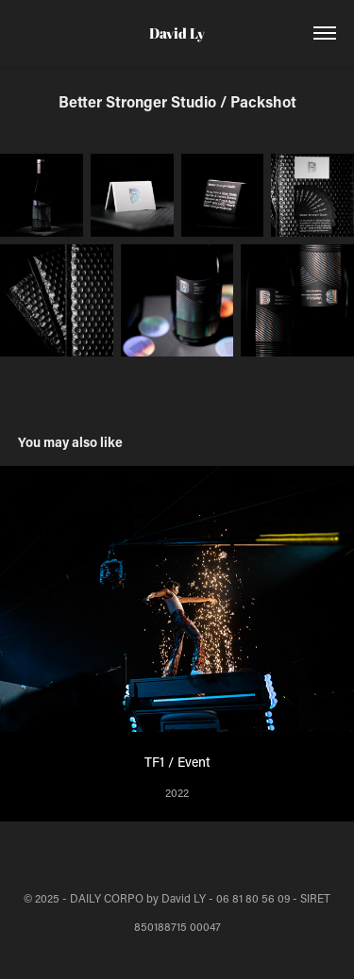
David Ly (177, 33)
